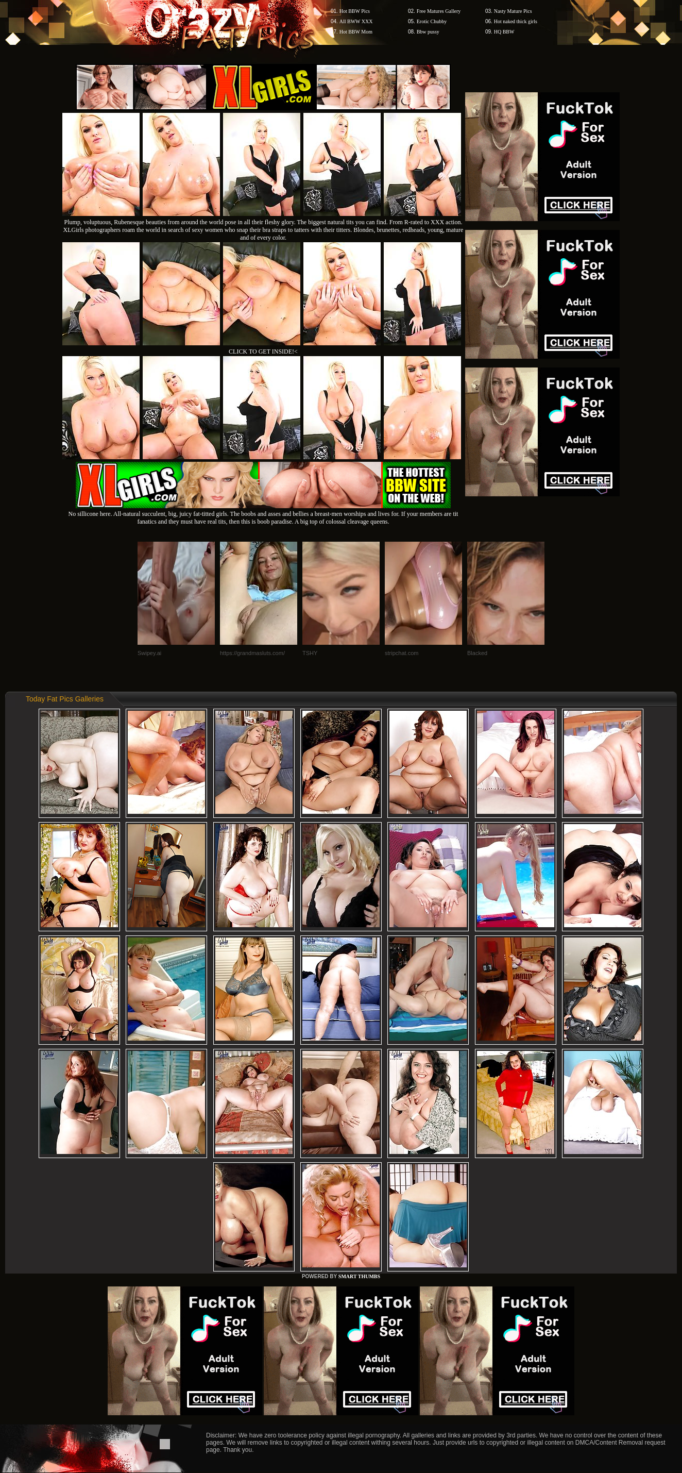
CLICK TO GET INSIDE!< (263, 351)
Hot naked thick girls (515, 21)
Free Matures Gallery (439, 11)
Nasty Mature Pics (513, 11)
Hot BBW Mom (355, 32)
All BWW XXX (356, 21)
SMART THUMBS (359, 1276)
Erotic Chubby (432, 21)
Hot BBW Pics (354, 11)
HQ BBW (504, 32)
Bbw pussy (428, 32)
